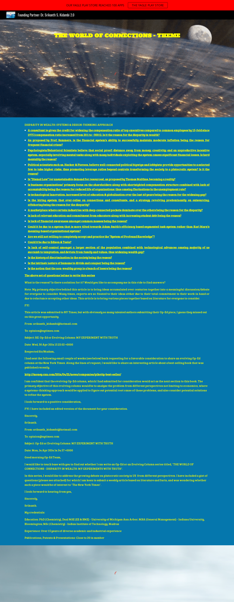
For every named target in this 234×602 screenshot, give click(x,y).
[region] (117, 5)
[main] (117, 35)
